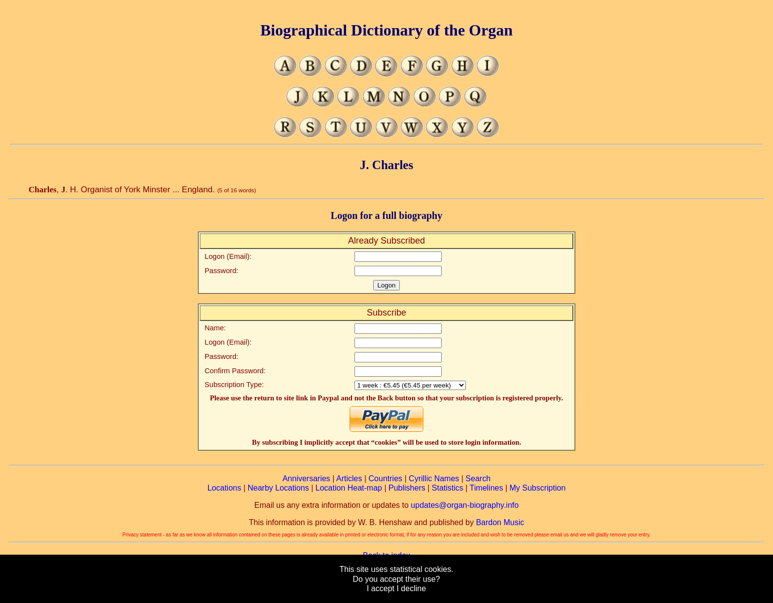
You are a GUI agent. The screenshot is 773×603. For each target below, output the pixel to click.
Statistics (447, 488)
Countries (385, 478)
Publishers (406, 488)
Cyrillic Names (434, 478)
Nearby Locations (278, 488)
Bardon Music (500, 522)
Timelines (486, 488)
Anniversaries (306, 478)
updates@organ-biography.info (465, 505)
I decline (411, 588)
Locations (225, 488)
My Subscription (537, 488)
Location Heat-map (349, 488)
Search (478, 478)
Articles (349, 478)
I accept (380, 588)
